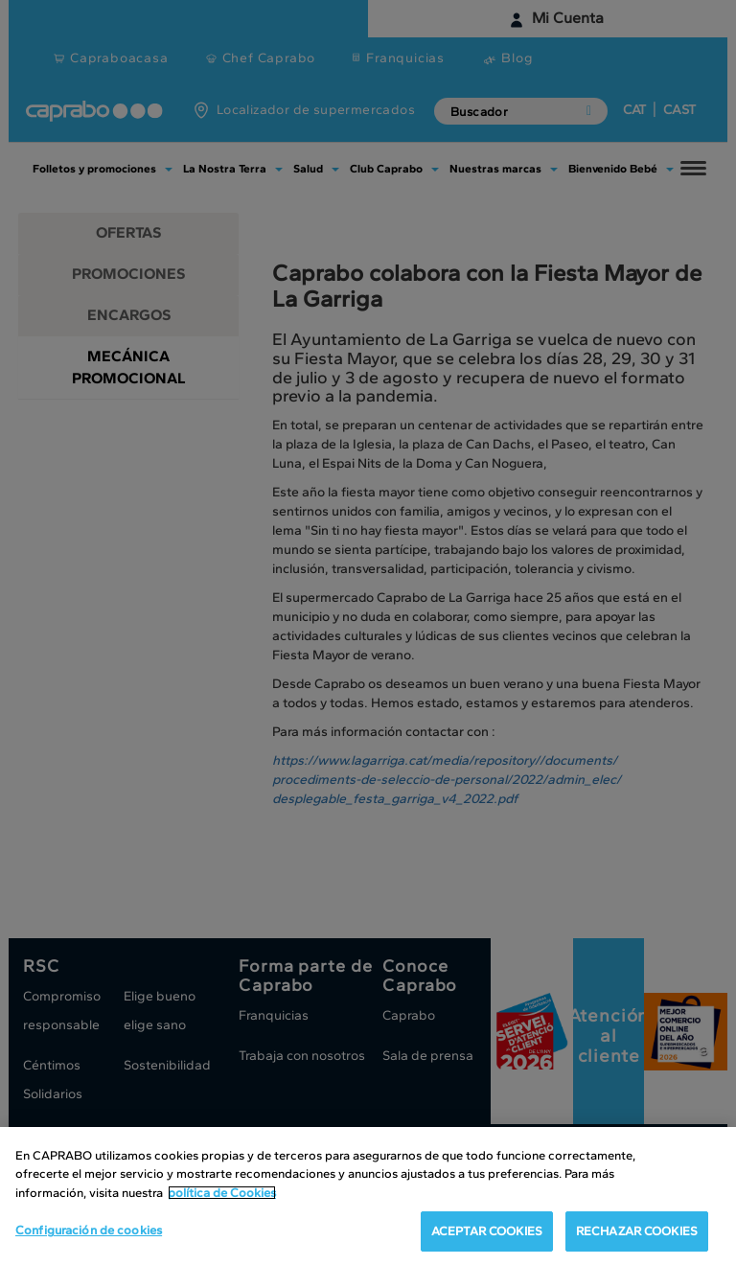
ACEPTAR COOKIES (486, 1231)
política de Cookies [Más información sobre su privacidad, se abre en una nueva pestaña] (222, 1192)
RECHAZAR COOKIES (637, 1231)
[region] (368, 1196)
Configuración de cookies (88, 1230)
